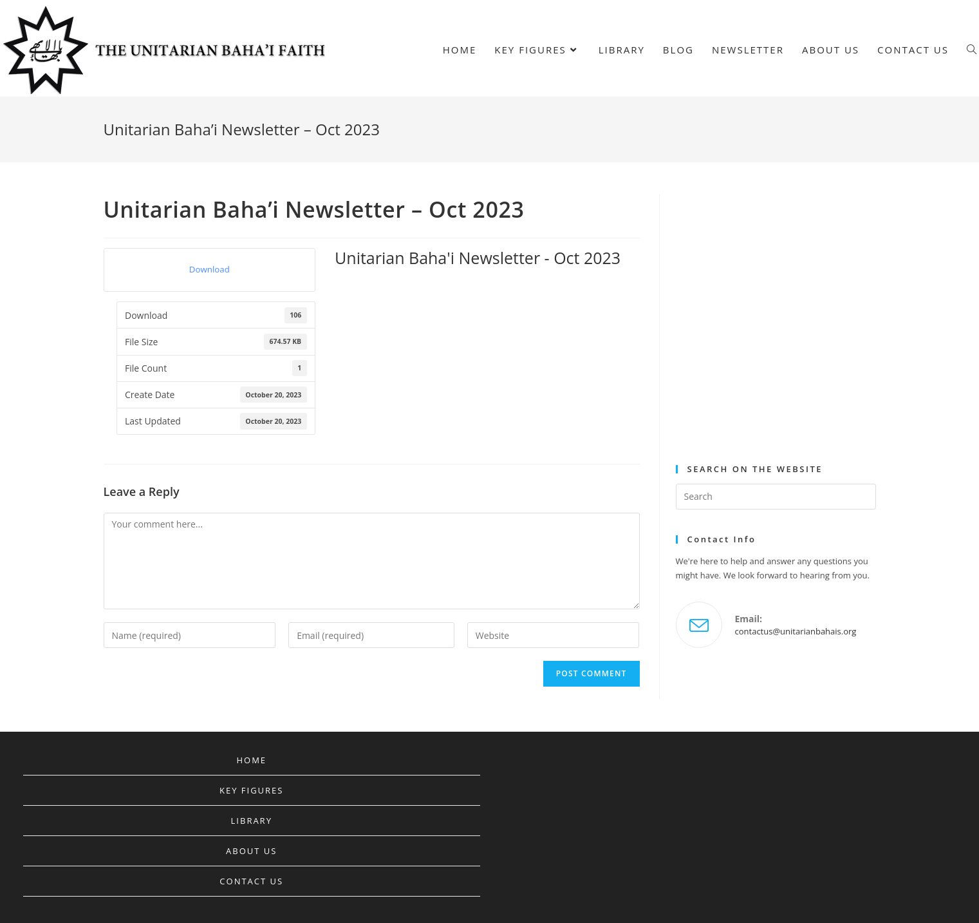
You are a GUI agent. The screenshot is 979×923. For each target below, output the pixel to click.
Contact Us (251, 881)
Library (251, 820)
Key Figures (251, 790)
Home (251, 760)
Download (209, 269)
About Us (251, 851)
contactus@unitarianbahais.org (796, 631)
